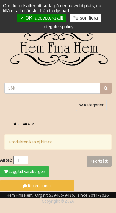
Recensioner (37, 185)
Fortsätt (99, 161)
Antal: (6, 160)
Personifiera (85, 17)
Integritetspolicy (58, 26)
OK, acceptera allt (41, 17)
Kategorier (93, 104)
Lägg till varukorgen (24, 171)
